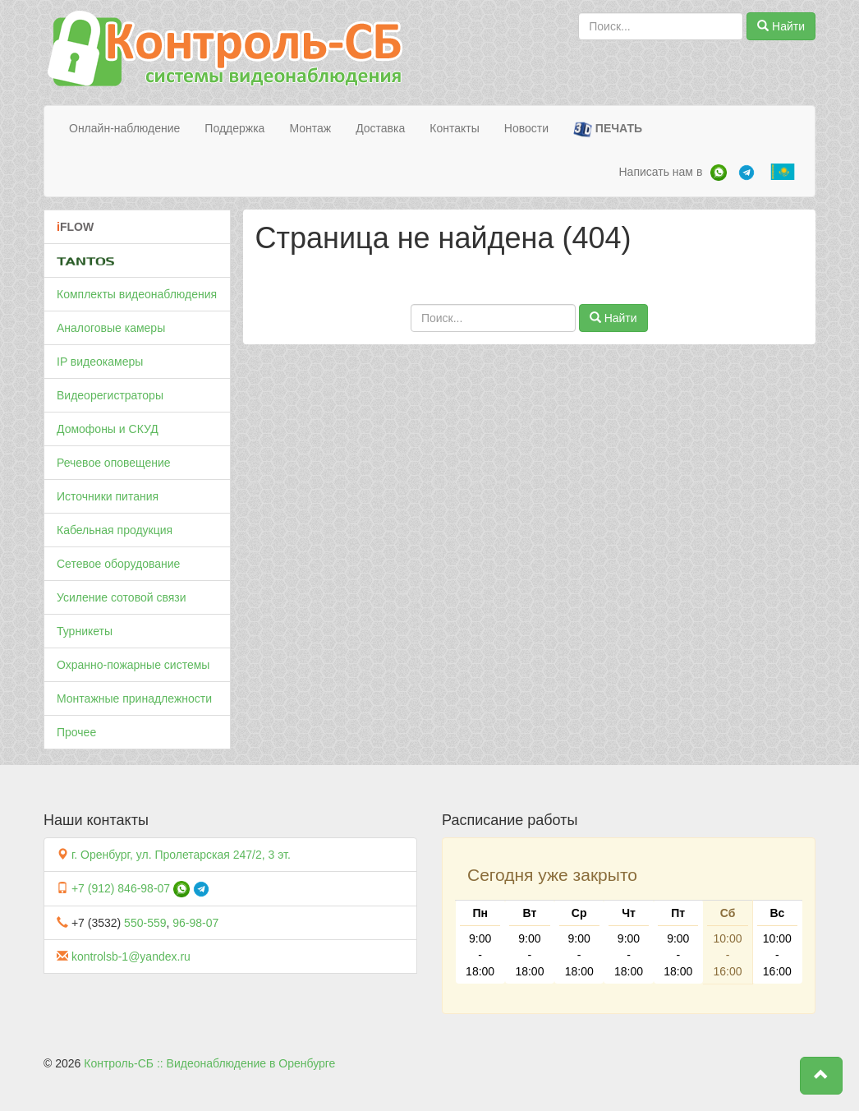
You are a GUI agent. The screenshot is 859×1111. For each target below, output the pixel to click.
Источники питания (107, 496)
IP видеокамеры (100, 361)
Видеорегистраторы (110, 395)
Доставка (380, 128)
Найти (781, 26)
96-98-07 (195, 922)
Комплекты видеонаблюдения (137, 294)
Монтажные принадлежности (134, 698)
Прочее (76, 732)
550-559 (145, 922)
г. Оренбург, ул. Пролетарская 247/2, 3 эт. (181, 854)
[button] (821, 1076)
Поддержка (234, 128)
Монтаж (310, 128)
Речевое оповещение (114, 462)
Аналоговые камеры (111, 327)
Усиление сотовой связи (121, 597)
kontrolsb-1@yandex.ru (131, 956)
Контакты (454, 128)
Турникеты (85, 631)
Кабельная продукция (114, 530)
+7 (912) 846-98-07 (120, 888)
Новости (526, 128)
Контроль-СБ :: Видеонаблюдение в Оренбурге (209, 1063)
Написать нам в (660, 171)
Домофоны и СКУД (107, 429)
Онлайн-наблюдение (124, 128)
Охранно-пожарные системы (133, 664)
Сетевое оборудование (118, 563)
